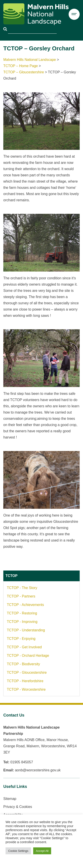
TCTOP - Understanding (26, 630)
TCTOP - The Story (22, 588)
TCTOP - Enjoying (21, 639)
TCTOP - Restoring (22, 613)
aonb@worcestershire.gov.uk (37, 770)
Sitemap (9, 799)
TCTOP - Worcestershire (26, 689)
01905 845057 (21, 762)
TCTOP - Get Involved (24, 647)
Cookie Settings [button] (18, 851)
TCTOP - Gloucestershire (27, 672)
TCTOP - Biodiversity (23, 664)
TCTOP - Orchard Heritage (28, 655)
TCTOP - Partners (21, 596)
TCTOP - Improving (22, 622)
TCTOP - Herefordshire (25, 681)
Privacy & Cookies (17, 807)
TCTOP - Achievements (25, 605)
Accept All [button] (42, 851)
